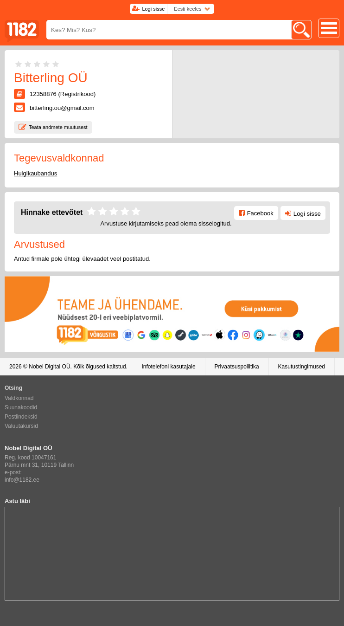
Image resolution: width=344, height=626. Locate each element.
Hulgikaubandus (35, 173)
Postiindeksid (21, 416)
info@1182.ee (22, 480)
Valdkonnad (19, 398)
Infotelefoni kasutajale (168, 366)
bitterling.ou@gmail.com (62, 107)
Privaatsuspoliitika (237, 366)
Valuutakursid (21, 426)
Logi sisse (153, 9)
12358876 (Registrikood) (63, 93)
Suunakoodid (21, 407)
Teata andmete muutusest (58, 127)
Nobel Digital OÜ (49, 366)
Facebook (260, 213)
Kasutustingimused (301, 366)
